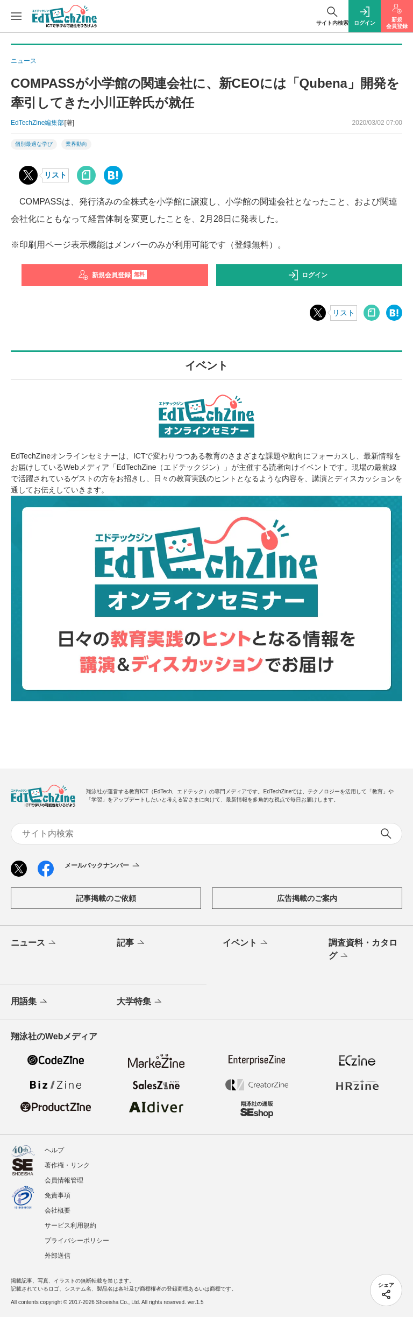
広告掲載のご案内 (307, 898)
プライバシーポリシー (77, 1240)
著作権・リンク (67, 1165)
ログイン (307, 275)
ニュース (34, 943)
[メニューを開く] (16, 16)
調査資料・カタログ (363, 950)
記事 (131, 943)
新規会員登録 (112, 275)
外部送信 (57, 1255)
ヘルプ (54, 1150)
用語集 (30, 1002)
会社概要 (57, 1210)
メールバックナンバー (103, 866)
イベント (246, 943)
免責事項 (57, 1195)
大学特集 (140, 1002)
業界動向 (76, 144)
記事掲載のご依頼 (106, 898)
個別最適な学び (34, 144)
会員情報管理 (64, 1180)
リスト (55, 175)
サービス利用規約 (70, 1225)
